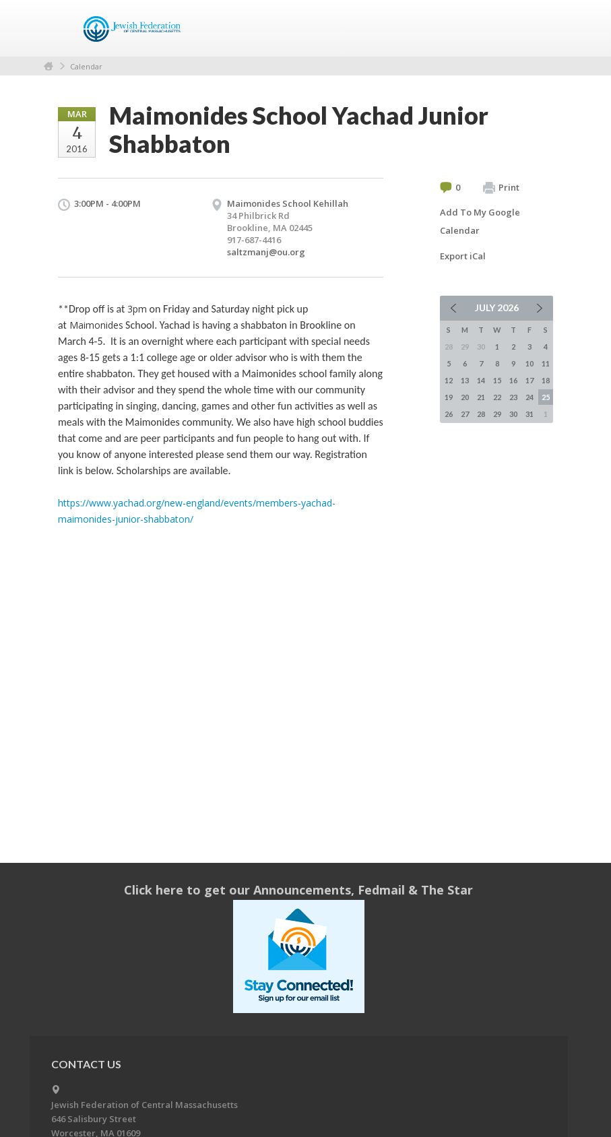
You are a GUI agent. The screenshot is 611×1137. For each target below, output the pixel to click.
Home (48, 66)
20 (465, 397)
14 (481, 380)
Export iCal (463, 256)
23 (513, 397)
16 (513, 380)
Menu (537, 28)
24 (529, 397)
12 (449, 380)
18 (546, 380)
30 (513, 414)
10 (529, 363)
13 (465, 380)
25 (546, 397)
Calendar (86, 66)
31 (529, 414)
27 (465, 414)
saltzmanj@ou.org (266, 252)
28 (481, 414)
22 (497, 397)
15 (497, 380)
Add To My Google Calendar (480, 221)
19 (449, 397)
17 (529, 380)
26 (449, 414)
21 (481, 397)
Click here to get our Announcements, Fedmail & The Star (298, 890)
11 (546, 363)
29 (497, 414)
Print (501, 188)
